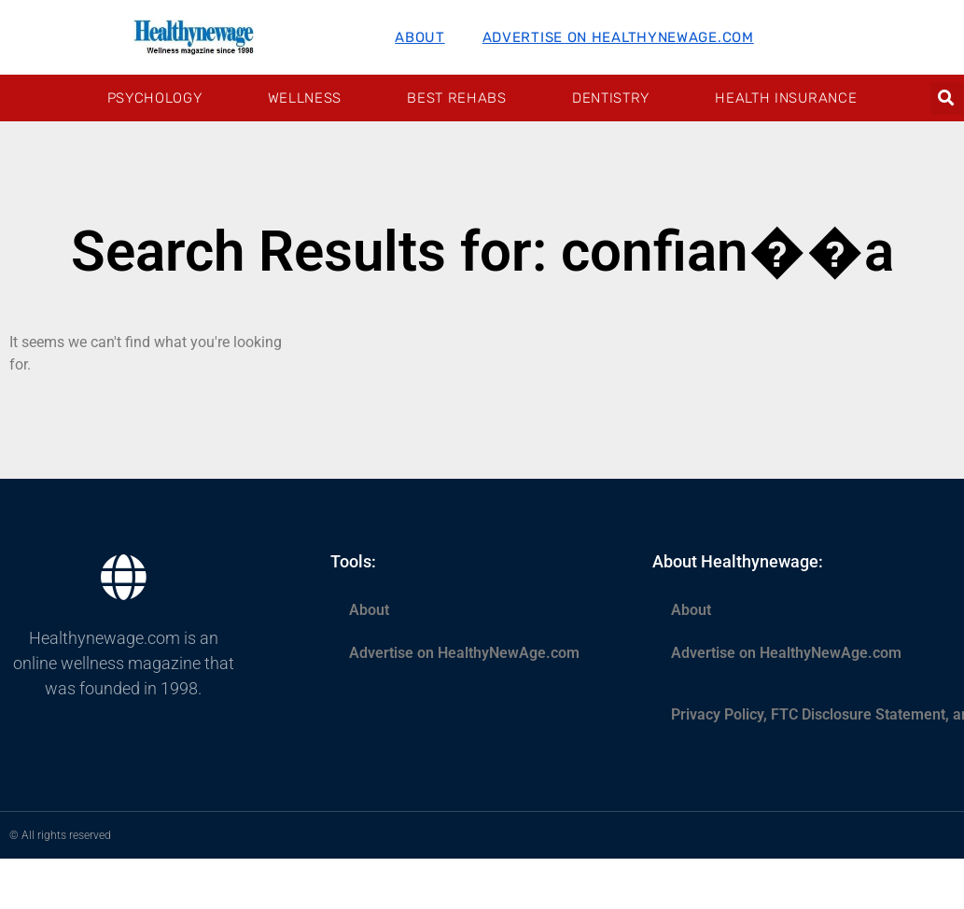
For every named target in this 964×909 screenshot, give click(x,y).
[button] (946, 98)
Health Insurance (786, 98)
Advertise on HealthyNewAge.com (618, 37)
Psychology (155, 98)
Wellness (305, 98)
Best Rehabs (457, 98)
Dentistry (611, 98)
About (420, 37)
